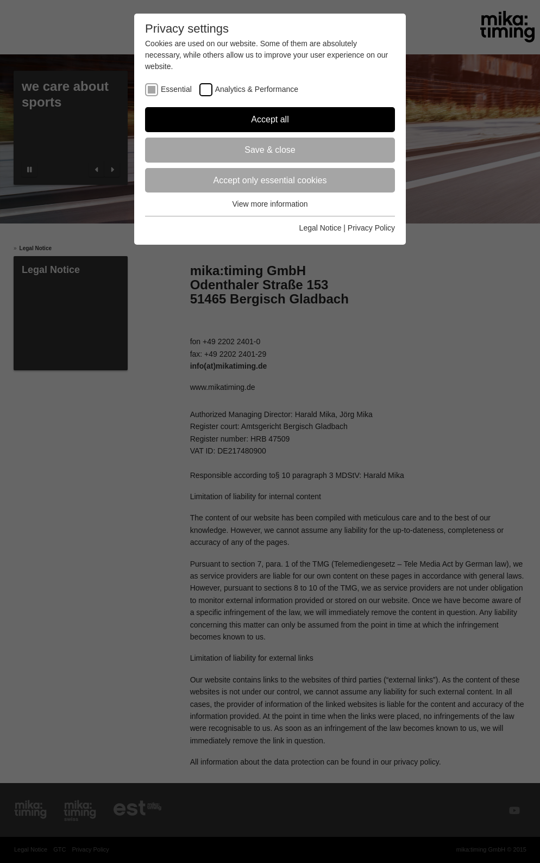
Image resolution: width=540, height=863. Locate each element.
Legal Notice (320, 227)
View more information (269, 204)
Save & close (269, 149)
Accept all (269, 119)
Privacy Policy (371, 227)
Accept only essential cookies (270, 180)
